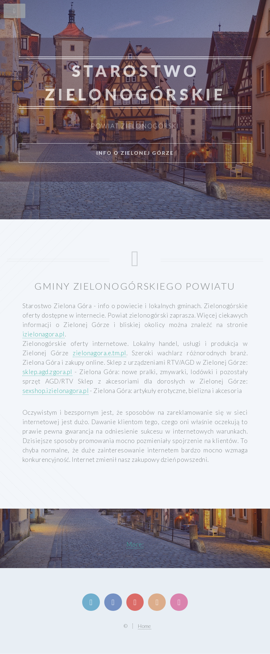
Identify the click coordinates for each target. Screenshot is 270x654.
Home (144, 626)
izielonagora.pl (43, 334)
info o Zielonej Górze (135, 153)
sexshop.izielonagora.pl (55, 390)
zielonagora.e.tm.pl (99, 353)
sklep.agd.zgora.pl (47, 372)
